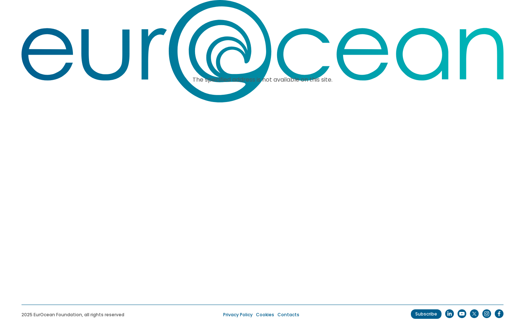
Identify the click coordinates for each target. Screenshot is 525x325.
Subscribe (426, 314)
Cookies (265, 315)
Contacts (288, 315)
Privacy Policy (238, 315)
